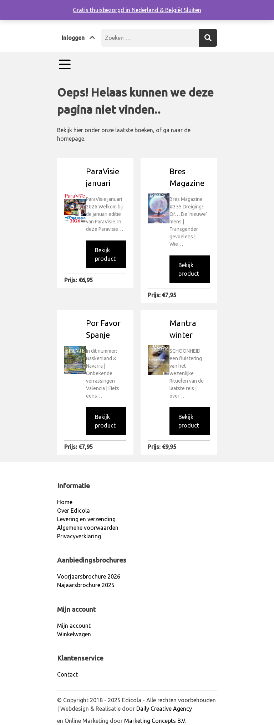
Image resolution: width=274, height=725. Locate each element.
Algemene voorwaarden (87, 527)
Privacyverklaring (79, 536)
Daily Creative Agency (164, 708)
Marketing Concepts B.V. (155, 721)
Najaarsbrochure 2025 (86, 585)
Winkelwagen (74, 634)
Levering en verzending (86, 519)
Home (64, 502)
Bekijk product (105, 254)
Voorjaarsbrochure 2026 (88, 576)
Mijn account (74, 625)
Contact (67, 674)
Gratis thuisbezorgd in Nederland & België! (128, 10)
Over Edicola (73, 510)
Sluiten (192, 10)
